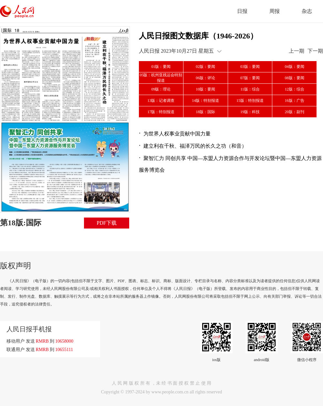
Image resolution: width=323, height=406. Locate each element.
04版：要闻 (294, 66)
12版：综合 (294, 89)
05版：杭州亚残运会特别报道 (161, 78)
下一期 (315, 51)
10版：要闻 (205, 89)
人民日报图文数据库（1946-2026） (198, 36)
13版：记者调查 (160, 100)
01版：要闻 (161, 66)
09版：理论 (161, 89)
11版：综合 (250, 89)
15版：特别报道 (250, 100)
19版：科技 (250, 112)
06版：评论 (205, 78)
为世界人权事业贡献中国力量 (177, 133)
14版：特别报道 (205, 100)
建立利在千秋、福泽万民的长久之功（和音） (195, 146)
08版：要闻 (294, 78)
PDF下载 (106, 223)
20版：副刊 (294, 112)
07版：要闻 (250, 78)
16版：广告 (294, 100)
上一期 (296, 51)
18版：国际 (205, 112)
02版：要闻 (205, 66)
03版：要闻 (250, 66)
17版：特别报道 (160, 112)
